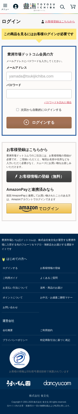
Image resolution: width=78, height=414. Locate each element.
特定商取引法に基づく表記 (55, 340)
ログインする (39, 122)
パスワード (13, 85)
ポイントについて (13, 297)
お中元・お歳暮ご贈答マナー (56, 297)
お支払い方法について (15, 287)
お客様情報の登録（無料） (39, 176)
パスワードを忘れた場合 (58, 102)
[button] (39, 208)
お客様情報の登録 (50, 268)
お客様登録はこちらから (60, 21)
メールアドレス (16, 67)
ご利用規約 (46, 330)
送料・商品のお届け (51, 287)
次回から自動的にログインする (39, 109)
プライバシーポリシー (15, 340)
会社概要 (8, 330)
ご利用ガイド (10, 277)
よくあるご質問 (49, 277)
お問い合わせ (10, 307)
